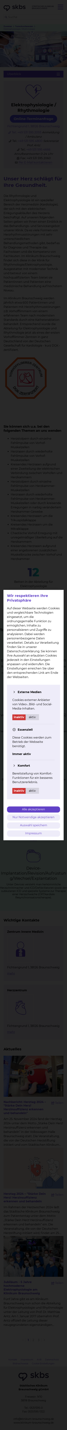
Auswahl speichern (33, 825)
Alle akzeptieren (33, 809)
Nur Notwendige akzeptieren (33, 817)
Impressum (33, 833)
